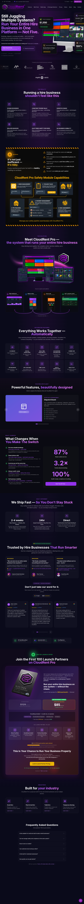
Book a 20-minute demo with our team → (46, 864)
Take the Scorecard (28, 48)
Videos (65, 7)
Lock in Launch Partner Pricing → (42, 763)
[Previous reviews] (33, 632)
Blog (75, 7)
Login (71, 1)
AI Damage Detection (52, 7)
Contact (79, 7)
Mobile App (43, 7)
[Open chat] (80, 900)
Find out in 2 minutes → (34, 43)
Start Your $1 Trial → (61, 483)
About (70, 7)
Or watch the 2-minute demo (7, 55)
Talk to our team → (44, 770)
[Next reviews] (50, 632)
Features (30, 7)
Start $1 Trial (78, 1)
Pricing (60, 7)
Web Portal (36, 7)
